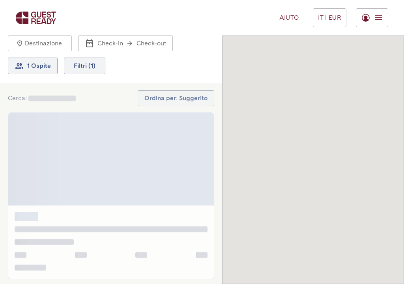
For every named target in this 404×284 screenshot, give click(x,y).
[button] (40, 43)
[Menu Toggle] (329, 17)
